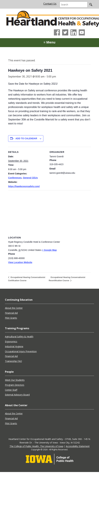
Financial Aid (11, 312)
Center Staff (11, 389)
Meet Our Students (15, 379)
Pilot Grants (11, 317)
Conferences (15, 177)
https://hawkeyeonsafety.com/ (24, 186)
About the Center (14, 307)
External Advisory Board (17, 394)
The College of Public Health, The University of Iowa (36, 446)
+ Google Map (49, 250)
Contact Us (49, 3)
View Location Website (20, 262)
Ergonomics (11, 341)
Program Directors (14, 384)
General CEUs (30, 177)
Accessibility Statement (78, 446)
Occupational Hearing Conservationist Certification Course (26, 279)
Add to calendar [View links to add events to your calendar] (26, 138)
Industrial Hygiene (14, 346)
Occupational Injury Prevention (21, 351)
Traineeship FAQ (13, 361)
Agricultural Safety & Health (19, 336)
